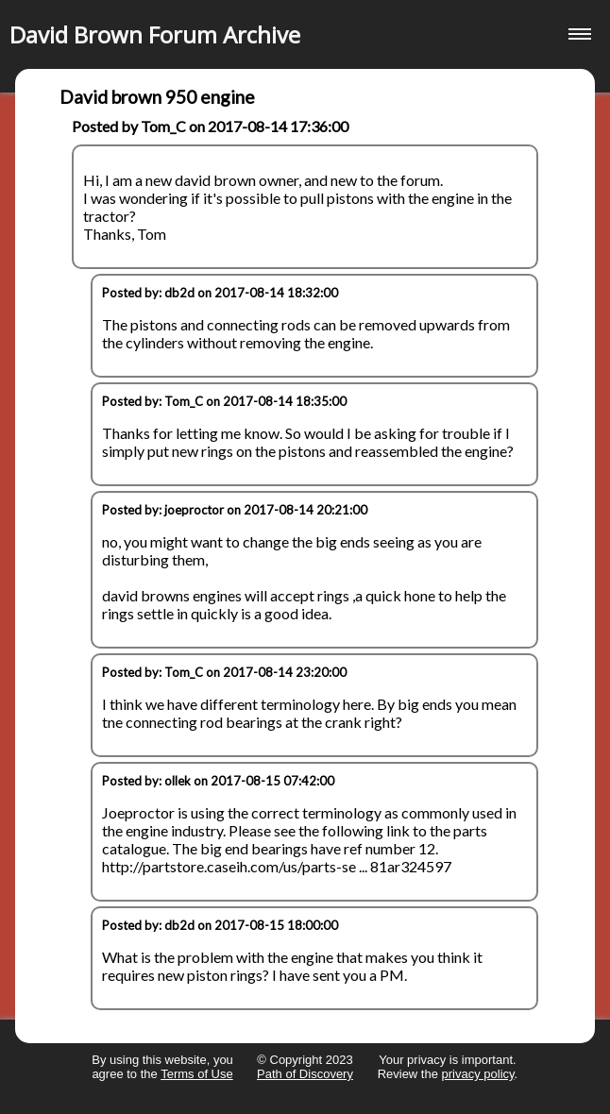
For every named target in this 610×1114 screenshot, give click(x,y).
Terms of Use (197, 1074)
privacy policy (478, 1074)
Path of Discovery (305, 1074)
